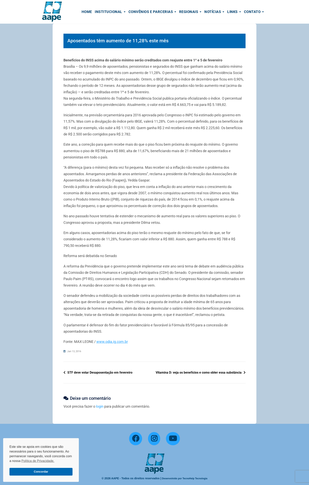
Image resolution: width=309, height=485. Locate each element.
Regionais (188, 12)
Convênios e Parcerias (150, 12)
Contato (252, 12)
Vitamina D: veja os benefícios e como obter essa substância (199, 372)
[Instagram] (154, 438)
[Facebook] (135, 438)
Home (87, 12)
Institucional (108, 12)
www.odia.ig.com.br (112, 342)
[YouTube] (173, 438)
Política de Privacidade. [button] (37, 461)
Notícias (212, 12)
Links (232, 12)
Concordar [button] (41, 471)
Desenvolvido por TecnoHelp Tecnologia (184, 478)
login (99, 406)
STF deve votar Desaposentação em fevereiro (99, 372)
